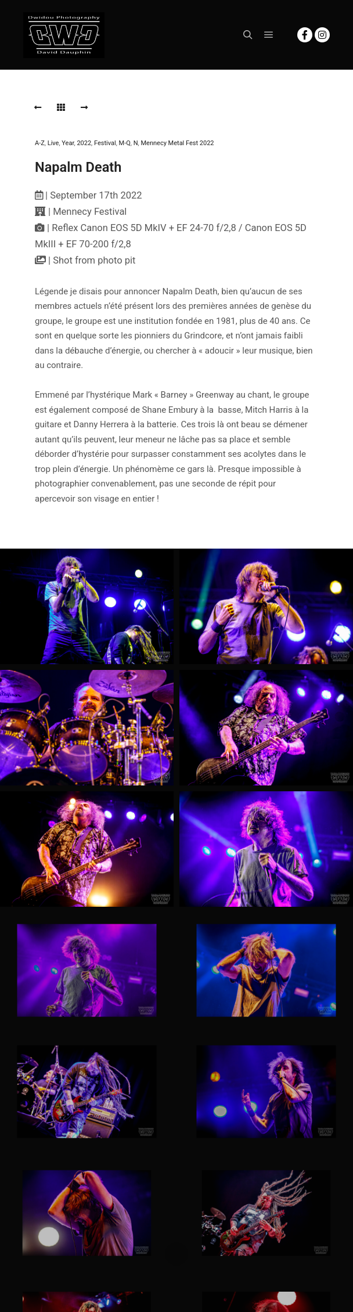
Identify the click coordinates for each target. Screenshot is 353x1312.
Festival (105, 143)
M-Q (125, 143)
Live (53, 143)
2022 (84, 143)
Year (68, 143)
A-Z (40, 143)
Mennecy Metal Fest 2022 (177, 143)
